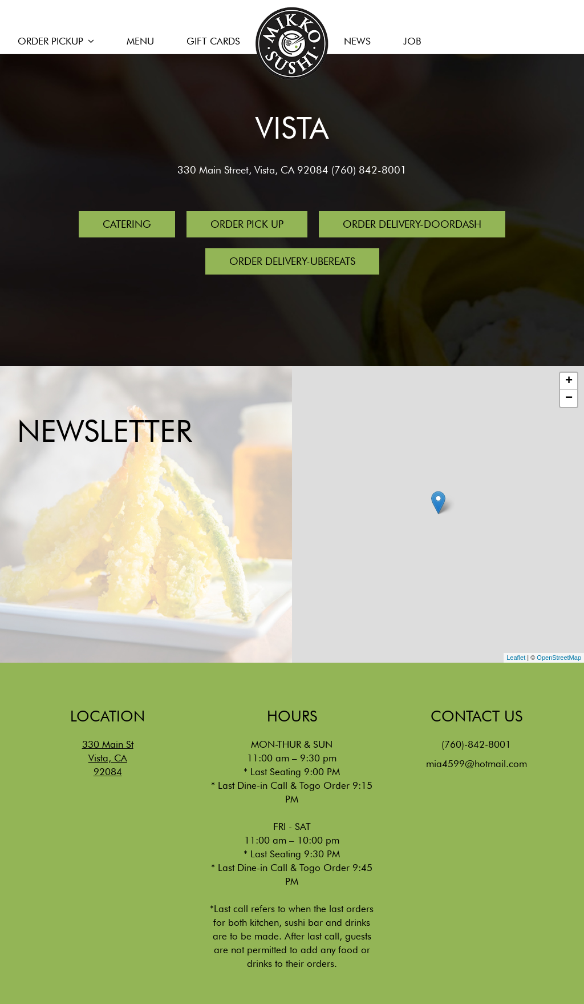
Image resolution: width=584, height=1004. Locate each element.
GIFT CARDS (213, 41)
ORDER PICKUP (56, 41)
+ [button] (569, 381)
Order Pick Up (246, 224)
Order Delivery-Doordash (412, 224)
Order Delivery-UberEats (292, 261)
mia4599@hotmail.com (476, 763)
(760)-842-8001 (476, 744)
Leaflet (515, 657)
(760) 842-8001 (369, 169)
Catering (127, 224)
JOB (412, 41)
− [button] (569, 398)
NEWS (359, 41)
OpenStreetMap (559, 657)
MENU (140, 41)
